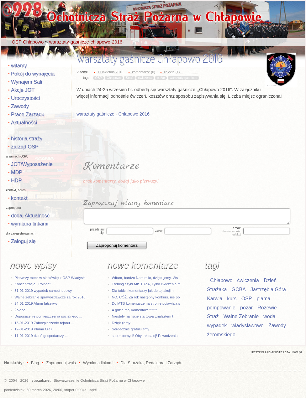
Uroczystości (25, 98)
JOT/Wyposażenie (32, 164)
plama (264, 298)
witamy (19, 65)
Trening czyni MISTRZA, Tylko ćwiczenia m (146, 284)
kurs (231, 298)
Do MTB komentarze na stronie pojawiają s (146, 303)
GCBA (238, 289)
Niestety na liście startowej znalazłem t (142, 316)
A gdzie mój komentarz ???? (134, 310)
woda (269, 316)
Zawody (20, 106)
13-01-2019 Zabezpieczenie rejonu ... (44, 323)
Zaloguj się (23, 241)
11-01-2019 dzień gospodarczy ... (41, 336)
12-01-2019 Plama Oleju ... (35, 329)
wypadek (217, 325)
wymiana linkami (29, 223)
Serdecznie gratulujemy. (131, 329)
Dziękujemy (121, 323)
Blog (35, 362)
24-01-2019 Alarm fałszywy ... (37, 303)
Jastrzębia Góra (268, 289)
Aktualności (24, 122)
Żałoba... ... (23, 310)
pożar (161, 78)
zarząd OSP (25, 146)
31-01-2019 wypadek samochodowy (43, 290)
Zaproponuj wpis (61, 362)
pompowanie (221, 307)
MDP (16, 172)
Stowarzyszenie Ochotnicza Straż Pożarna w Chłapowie (99, 380)
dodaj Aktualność (30, 215)
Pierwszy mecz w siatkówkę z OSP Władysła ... (51, 278)
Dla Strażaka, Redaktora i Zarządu (151, 362)
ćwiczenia (145, 78)
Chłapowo (114, 78)
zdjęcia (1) (172, 72)
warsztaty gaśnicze (183, 78)
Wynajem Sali (26, 82)
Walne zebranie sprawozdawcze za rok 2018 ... (51, 297)
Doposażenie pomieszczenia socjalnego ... (48, 316)
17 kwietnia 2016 (111, 72)
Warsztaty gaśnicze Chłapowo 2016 (149, 58)
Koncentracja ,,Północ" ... (34, 284)
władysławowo (248, 325)
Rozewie (267, 307)
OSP (98, 78)
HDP (16, 180)
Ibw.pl (297, 352)
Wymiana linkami (98, 362)
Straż (129, 78)
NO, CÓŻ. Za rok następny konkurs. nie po (146, 297)
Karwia (214, 298)
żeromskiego (221, 334)
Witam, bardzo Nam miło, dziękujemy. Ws (145, 278)
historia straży (26, 138)
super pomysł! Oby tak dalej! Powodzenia (145, 336)
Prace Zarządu (28, 114)
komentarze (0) (143, 72)
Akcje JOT (22, 90)
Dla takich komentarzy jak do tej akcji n (143, 290)
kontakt (19, 198)
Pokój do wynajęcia (33, 73)
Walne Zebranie (241, 316)
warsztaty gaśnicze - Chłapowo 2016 (113, 113)
